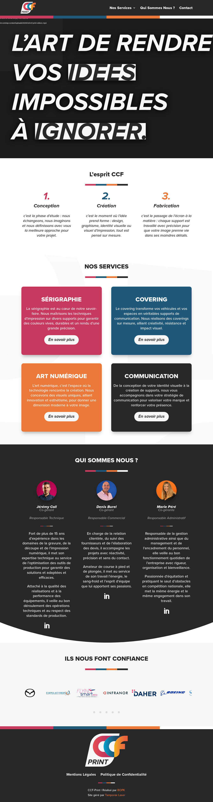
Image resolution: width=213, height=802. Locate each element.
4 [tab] (113, 712)
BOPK (121, 790)
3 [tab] (106, 712)
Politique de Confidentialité (124, 775)
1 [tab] (94, 712)
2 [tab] (100, 712)
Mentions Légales (81, 775)
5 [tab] (119, 712)
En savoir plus (61, 339)
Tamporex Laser (115, 795)
